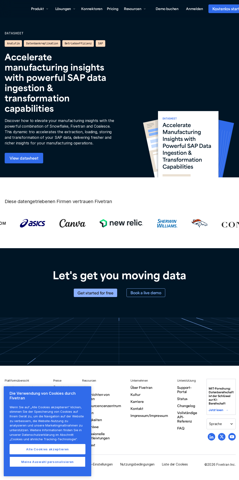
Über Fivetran (141, 387)
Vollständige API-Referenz (187, 417)
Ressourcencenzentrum (101, 406)
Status (182, 399)
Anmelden (194, 9)
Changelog (186, 406)
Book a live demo (145, 292)
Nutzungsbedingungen (137, 464)
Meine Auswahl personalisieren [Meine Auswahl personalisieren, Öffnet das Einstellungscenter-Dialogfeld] (47, 462)
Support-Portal (184, 389)
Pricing (112, 9)
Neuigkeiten (92, 420)
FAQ (180, 428)
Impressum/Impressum (149, 415)
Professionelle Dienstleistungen (96, 436)
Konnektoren (91, 9)
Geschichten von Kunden (96, 396)
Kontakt (136, 408)
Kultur (135, 394)
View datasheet (24, 158)
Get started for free (95, 292)
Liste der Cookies (175, 464)
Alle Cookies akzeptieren (47, 449)
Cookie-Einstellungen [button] (96, 464)
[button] (40, 8)
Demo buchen (167, 9)
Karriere (137, 401)
